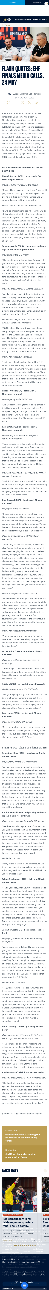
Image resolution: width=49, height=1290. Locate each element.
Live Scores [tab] (12, 2)
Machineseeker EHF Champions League (31, 19)
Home (5, 1259)
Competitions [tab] (37, 2)
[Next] (46, 4)
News (7, 25)
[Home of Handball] (24, 1285)
